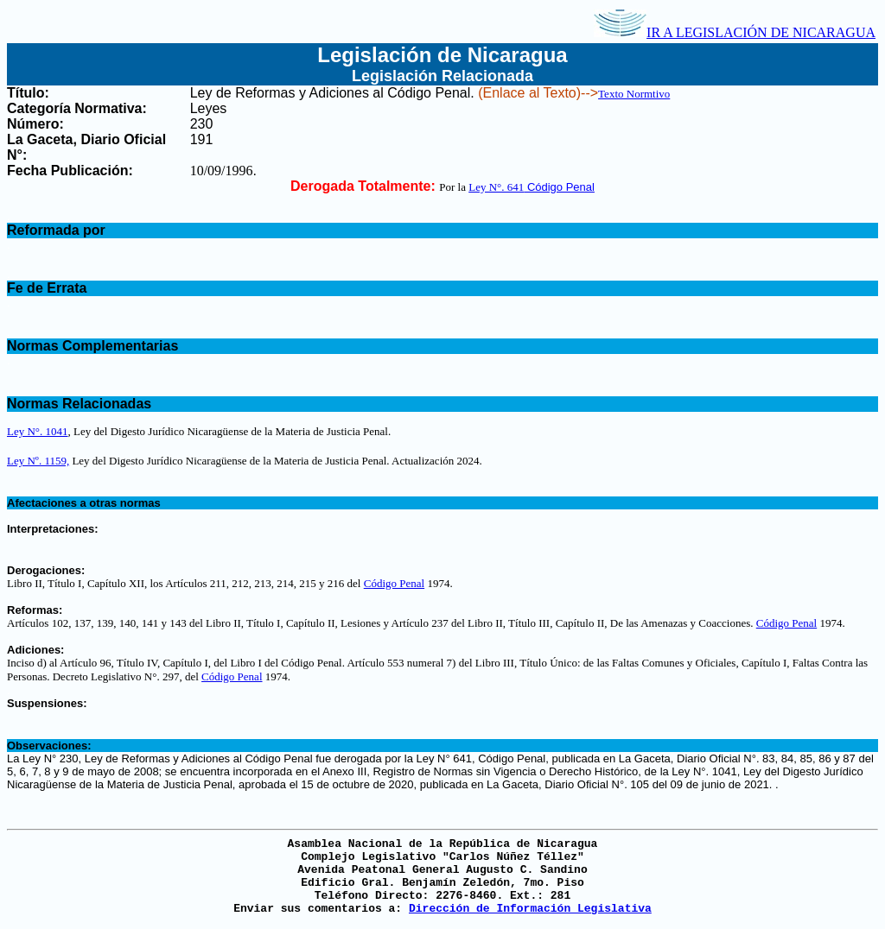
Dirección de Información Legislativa (530, 908)
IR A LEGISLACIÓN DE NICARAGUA (734, 32)
